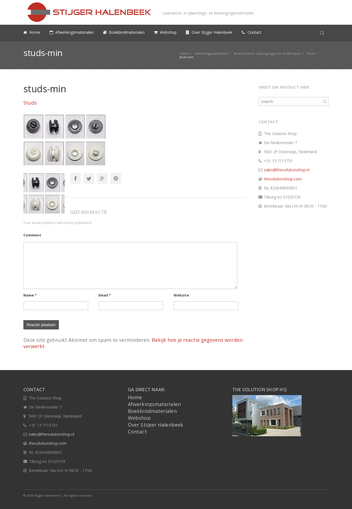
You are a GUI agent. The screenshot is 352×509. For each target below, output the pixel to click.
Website (181, 295)
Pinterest (115, 178)
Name (30, 295)
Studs (30, 102)
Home (135, 397)
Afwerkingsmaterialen (154, 404)
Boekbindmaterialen (152, 411)
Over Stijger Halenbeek (155, 424)
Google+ (102, 178)
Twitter (88, 178)
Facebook (75, 178)
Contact (137, 431)
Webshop (139, 418)
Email (104, 295)
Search (324, 101)
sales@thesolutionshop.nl (286, 169)
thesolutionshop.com (283, 178)
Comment (32, 235)
